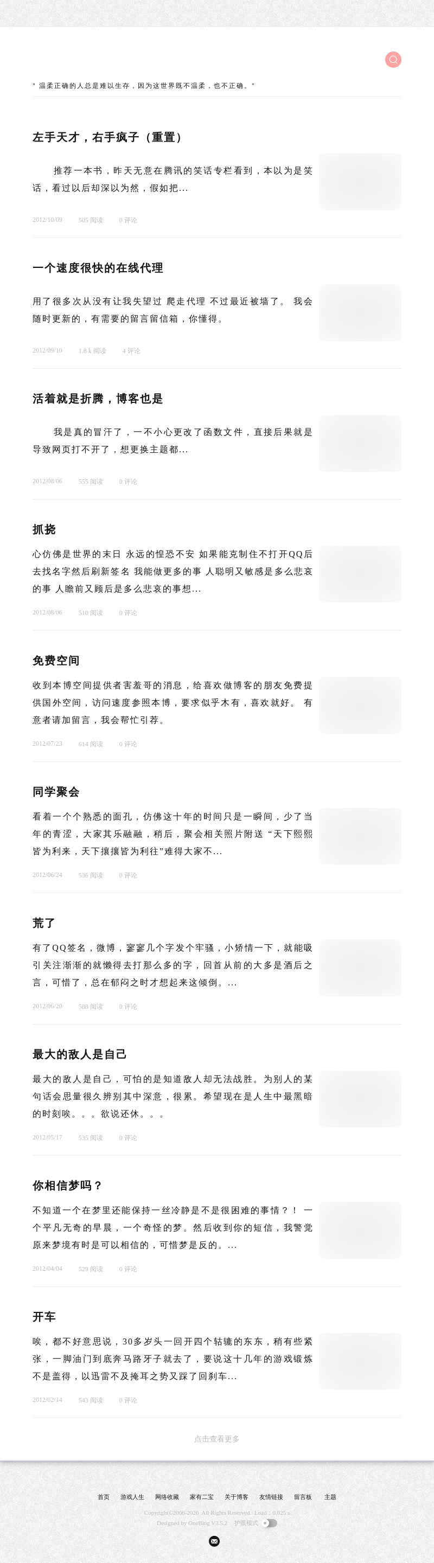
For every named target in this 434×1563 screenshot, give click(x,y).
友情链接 (271, 1497)
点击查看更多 (217, 1439)
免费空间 (56, 661)
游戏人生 (132, 1497)
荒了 (44, 923)
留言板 (303, 1497)
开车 (44, 1317)
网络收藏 (167, 1497)
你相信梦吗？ (68, 1186)
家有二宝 (202, 1497)
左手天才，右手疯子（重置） (110, 137)
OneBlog (199, 1523)
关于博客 (236, 1497)
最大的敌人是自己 (80, 1054)
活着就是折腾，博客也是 (98, 399)
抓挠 (44, 529)
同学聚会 (56, 792)
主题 (330, 1497)
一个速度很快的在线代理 (98, 268)
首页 (104, 1497)
